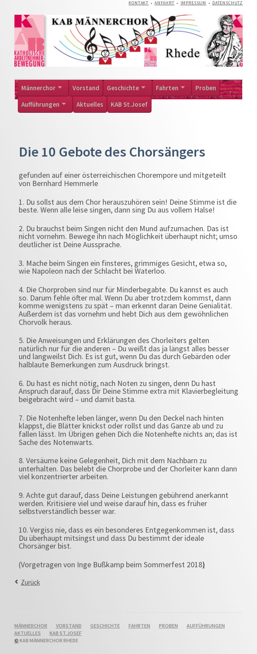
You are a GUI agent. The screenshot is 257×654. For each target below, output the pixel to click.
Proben (205, 88)
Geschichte (123, 88)
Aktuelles (89, 104)
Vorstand (85, 88)
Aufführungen (40, 104)
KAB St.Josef (129, 104)
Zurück (30, 582)
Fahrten (167, 88)
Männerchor (38, 88)
